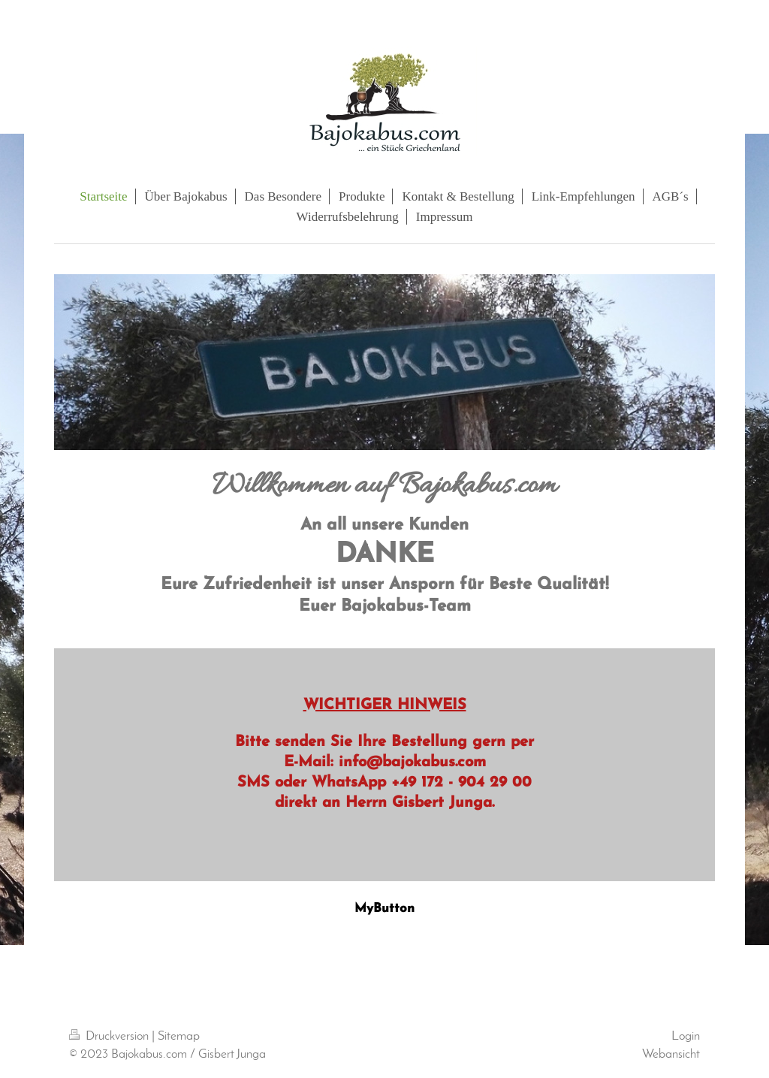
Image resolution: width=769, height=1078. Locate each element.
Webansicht (671, 1054)
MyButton (384, 908)
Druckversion (110, 1036)
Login (685, 1036)
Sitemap (179, 1036)
